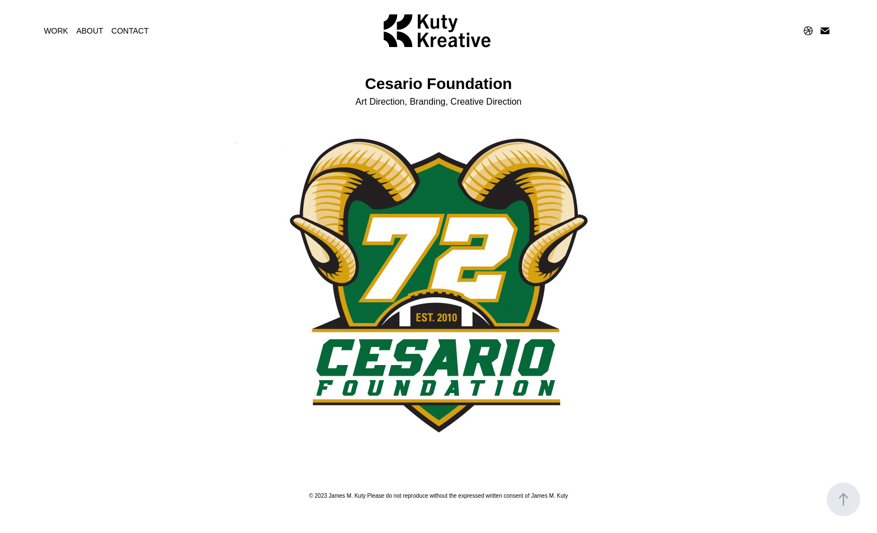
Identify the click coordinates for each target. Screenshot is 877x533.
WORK (56, 30)
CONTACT (130, 30)
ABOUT (89, 30)
